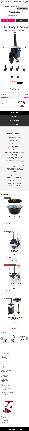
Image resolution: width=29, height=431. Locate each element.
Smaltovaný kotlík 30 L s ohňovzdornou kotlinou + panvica (14, 318)
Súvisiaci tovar (14, 120)
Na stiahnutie (14, 116)
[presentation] (3, 48)
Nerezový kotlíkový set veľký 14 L (14, 283)
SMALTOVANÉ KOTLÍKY (5, 417)
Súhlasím (26, 8)
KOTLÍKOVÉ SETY (8, 24)
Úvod (3, 24)
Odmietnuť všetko (20, 8)
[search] (22, 15)
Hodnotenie (14, 124)
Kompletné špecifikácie (14, 112)
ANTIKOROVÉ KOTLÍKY (5, 418)
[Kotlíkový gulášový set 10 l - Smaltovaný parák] (14, 48)
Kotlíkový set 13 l (14, 250)
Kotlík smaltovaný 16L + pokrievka (14, 216)
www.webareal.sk (18, 429)
